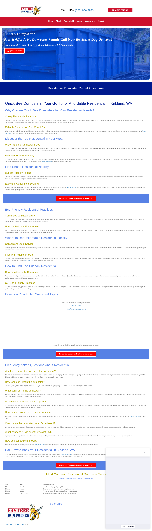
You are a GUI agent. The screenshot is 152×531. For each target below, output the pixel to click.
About (58, 21)
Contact (100, 21)
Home (50, 21)
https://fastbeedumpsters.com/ (76, 309)
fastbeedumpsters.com (15, 524)
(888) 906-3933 (84, 10)
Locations (89, 21)
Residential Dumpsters (73, 21)
